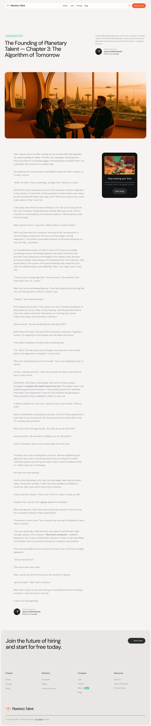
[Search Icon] (129, 5)
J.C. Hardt (39, 719)
